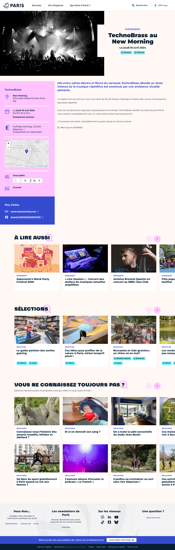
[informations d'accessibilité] (27, 180)
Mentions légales (44, 547)
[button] (26, 151)
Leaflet (26, 166)
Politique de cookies (116, 547)
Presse (91, 547)
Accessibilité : (70, 547)
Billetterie (18, 129)
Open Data (101, 547)
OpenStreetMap (39, 166)
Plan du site (133, 547)
